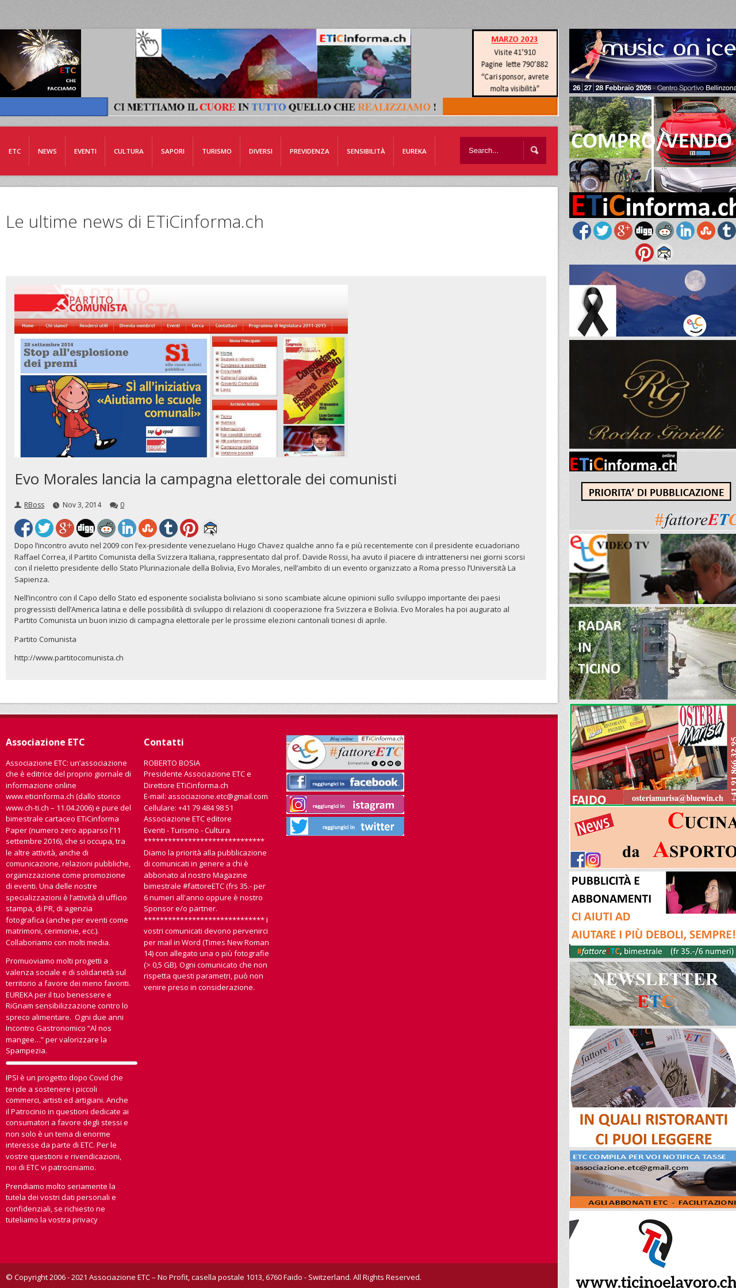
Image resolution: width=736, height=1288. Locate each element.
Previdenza (309, 151)
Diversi (261, 151)
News (47, 151)
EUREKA (414, 151)
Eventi (85, 151)
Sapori (173, 151)
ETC (15, 151)
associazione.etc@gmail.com (218, 796)
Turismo (217, 151)
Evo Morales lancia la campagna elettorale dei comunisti (205, 478)
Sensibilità (366, 151)
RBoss (34, 505)
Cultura (129, 151)
